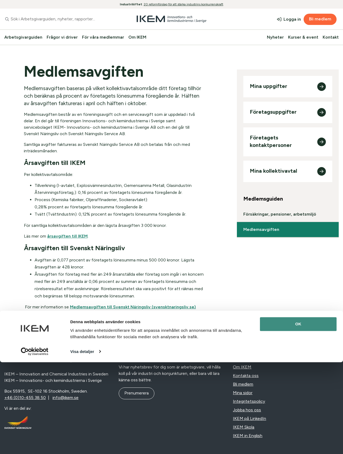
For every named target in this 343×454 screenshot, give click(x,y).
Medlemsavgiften (261, 229)
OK (298, 416)
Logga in (292, 19)
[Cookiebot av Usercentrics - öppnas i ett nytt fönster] (34, 444)
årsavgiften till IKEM (67, 236)
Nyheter (275, 37)
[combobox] (57, 19)
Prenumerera (136, 393)
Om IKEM (137, 37)
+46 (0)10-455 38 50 (25, 397)
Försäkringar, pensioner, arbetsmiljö (279, 214)
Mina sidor (242, 392)
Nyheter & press (248, 358)
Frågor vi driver (62, 37)
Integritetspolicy (249, 401)
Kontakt (331, 37)
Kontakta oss (246, 375)
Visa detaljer (82, 443)
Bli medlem (320, 18)
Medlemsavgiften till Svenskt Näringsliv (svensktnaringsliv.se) (133, 306)
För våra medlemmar (103, 37)
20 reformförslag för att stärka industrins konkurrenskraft (183, 4)
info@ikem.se (66, 397)
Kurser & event (303, 37)
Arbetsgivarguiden (23, 37)
